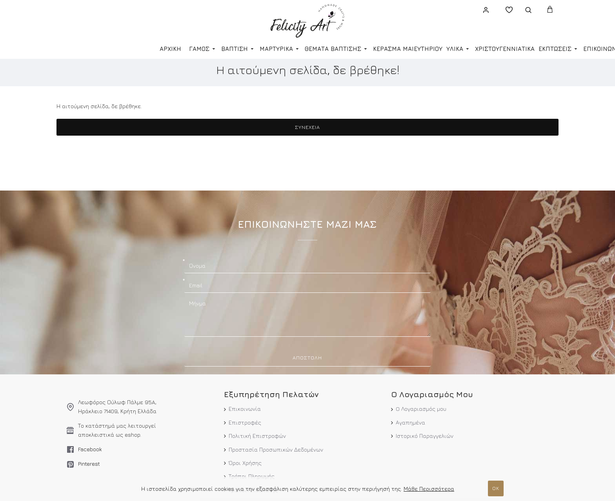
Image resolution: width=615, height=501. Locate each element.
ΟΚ (495, 488)
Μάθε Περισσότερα (429, 488)
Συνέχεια (307, 127)
